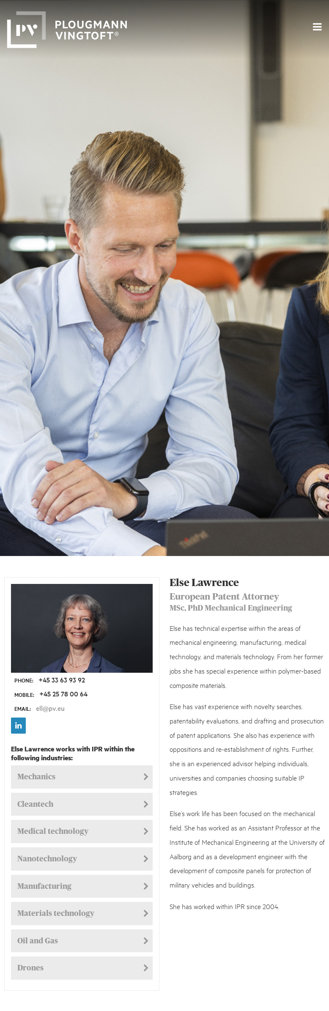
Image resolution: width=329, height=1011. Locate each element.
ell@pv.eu (50, 707)
